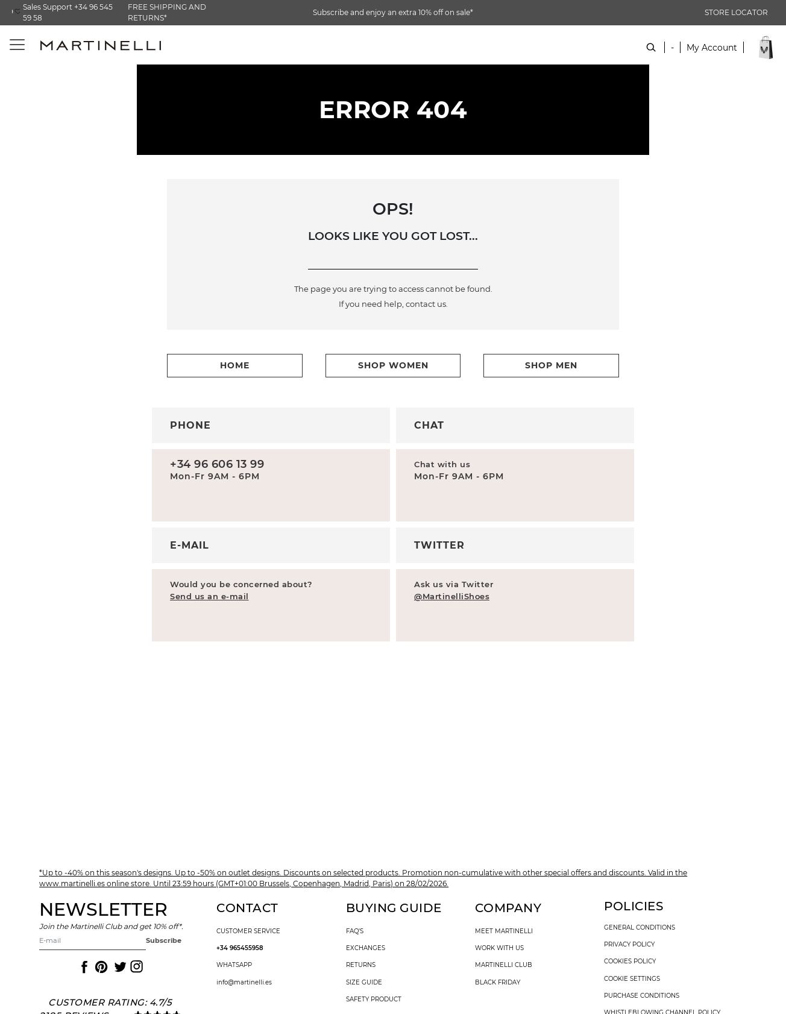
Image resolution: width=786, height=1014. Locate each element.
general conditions (639, 927)
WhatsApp (234, 965)
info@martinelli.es (244, 982)
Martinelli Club (503, 965)
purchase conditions (641, 996)
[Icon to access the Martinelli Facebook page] (83, 967)
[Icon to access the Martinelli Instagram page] (135, 967)
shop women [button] (393, 365)
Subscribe (163, 940)
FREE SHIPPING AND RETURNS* (167, 12)
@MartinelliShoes (451, 596)
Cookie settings (632, 979)
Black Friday (497, 982)
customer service (248, 931)
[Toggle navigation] (10, 44)
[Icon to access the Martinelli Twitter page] (118, 967)
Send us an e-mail (209, 596)
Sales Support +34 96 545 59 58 (68, 12)
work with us (499, 948)
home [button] (235, 365)
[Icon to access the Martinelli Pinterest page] (100, 967)
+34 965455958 (239, 948)
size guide (364, 982)
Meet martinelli (504, 931)
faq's (354, 931)
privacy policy (629, 944)
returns (361, 965)
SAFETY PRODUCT (373, 999)
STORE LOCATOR (736, 12)
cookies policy (630, 961)
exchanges (365, 948)
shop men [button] (551, 365)
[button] (712, 54)
